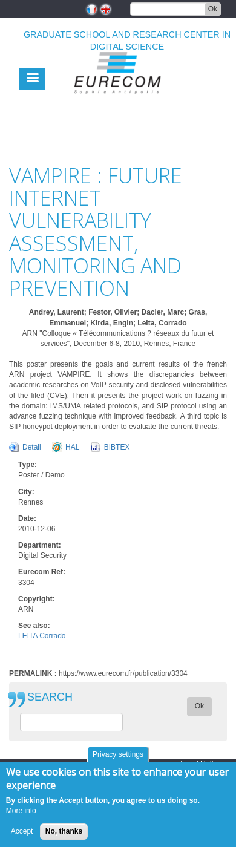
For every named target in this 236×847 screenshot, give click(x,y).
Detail (31, 447)
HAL (72, 447)
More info (21, 816)
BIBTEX (117, 447)
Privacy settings (118, 760)
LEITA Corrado (41, 636)
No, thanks (63, 836)
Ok (212, 9)
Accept (22, 836)
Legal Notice (200, 764)
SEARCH (50, 697)
